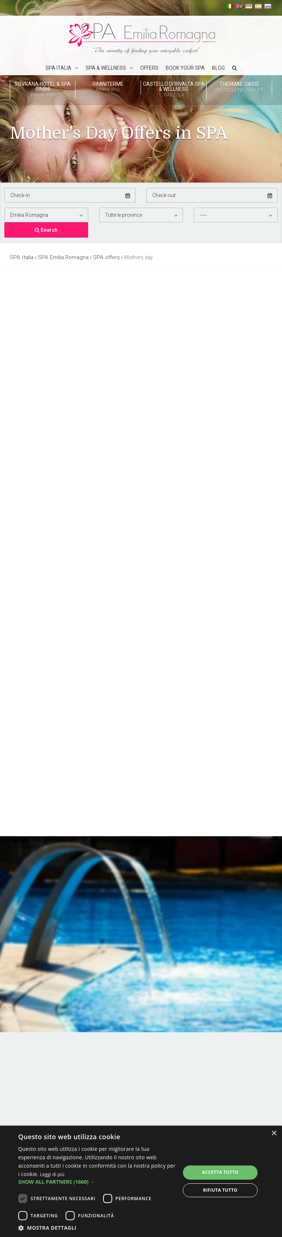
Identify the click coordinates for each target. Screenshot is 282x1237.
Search (46, 230)
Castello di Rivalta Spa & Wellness (173, 90)
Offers (149, 68)
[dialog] (141, 1181)
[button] (97, 1182)
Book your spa (185, 68)
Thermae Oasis (239, 87)
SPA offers (100, 256)
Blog (218, 68)
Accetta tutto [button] (220, 1172)
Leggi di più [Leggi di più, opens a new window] (52, 1174)
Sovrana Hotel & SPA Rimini (42, 90)
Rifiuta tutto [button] (220, 1190)
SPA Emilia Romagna (59, 256)
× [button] (274, 1133)
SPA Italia (58, 68)
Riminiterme (108, 87)
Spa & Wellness (106, 68)
